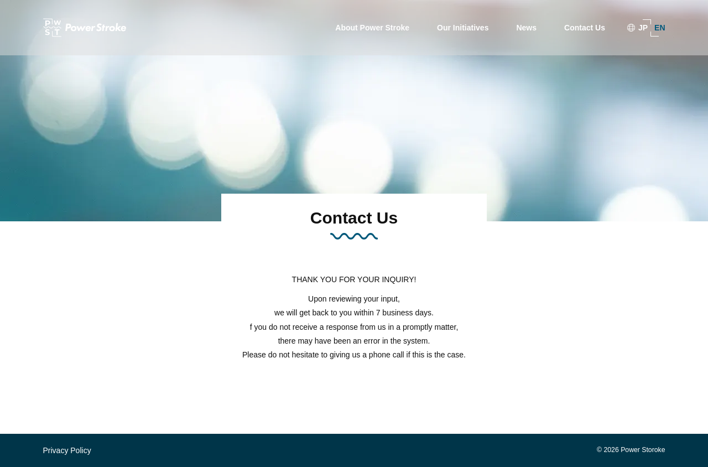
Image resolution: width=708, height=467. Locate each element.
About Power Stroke (372, 27)
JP (643, 27)
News (526, 27)
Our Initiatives (462, 27)
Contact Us (584, 27)
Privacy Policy (67, 450)
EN (659, 27)
